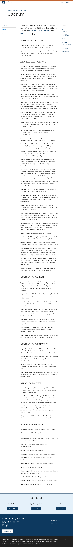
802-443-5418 (54, 523)
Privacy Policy (36, 544)
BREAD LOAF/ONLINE (65, 47)
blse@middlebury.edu (55, 522)
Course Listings (6, 33)
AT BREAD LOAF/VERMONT (66, 34)
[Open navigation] (68, 3)
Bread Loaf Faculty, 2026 (65, 30)
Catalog (4, 25)
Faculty (4, 29)
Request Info (12, 509)
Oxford (39, 31)
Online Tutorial (26, 33)
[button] (61, 3)
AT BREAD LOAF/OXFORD (65, 39)
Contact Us (61, 509)
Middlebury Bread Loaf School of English (17, 10)
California (46, 31)
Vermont (32, 31)
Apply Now (36, 509)
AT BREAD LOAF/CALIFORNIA (66, 43)
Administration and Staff (65, 52)
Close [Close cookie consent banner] (68, 539)
